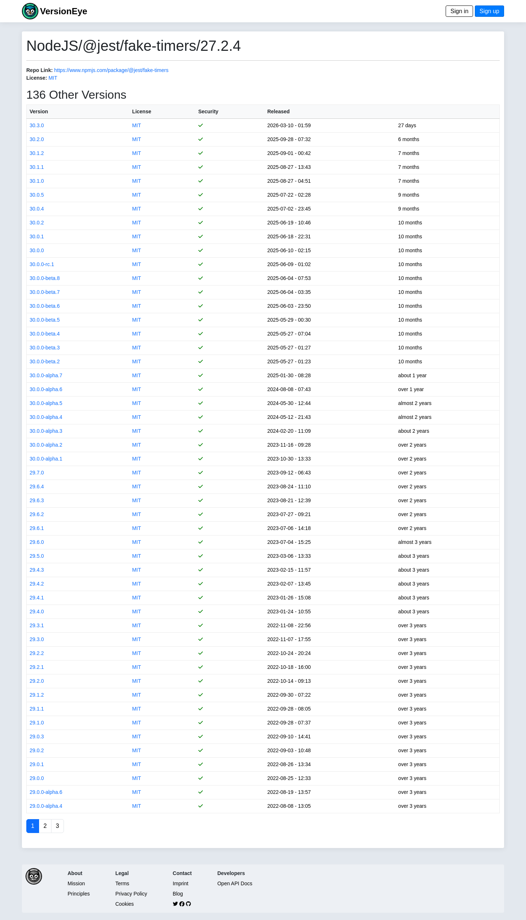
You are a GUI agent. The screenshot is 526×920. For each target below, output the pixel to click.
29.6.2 (37, 514)
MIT (53, 78)
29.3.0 (37, 639)
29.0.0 (37, 778)
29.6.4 (37, 486)
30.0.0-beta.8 (45, 278)
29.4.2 (37, 584)
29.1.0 (37, 723)
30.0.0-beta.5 (45, 320)
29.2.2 (37, 653)
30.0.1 (37, 236)
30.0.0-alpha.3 (46, 431)
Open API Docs (234, 883)
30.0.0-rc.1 (42, 264)
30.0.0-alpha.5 (46, 403)
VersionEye (63, 11)
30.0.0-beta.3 (45, 348)
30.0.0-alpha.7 (46, 375)
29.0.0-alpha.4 (46, 806)
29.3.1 (37, 625)
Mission (76, 883)
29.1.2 (37, 695)
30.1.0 (37, 181)
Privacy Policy (131, 894)
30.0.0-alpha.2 (46, 445)
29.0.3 (37, 736)
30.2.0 (37, 139)
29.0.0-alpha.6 (46, 792)
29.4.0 (37, 611)
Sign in (459, 11)
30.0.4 (37, 209)
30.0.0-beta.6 (45, 306)
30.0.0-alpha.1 (46, 459)
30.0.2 (37, 223)
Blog (178, 894)
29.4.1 (37, 598)
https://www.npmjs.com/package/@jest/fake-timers (111, 70)
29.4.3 (37, 570)
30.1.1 (37, 167)
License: (36, 78)
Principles (79, 894)
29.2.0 (37, 681)
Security (208, 111)
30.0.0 (37, 250)
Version (39, 111)
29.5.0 (37, 556)
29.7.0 (37, 473)
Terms (122, 883)
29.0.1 (37, 764)
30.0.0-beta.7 (45, 292)
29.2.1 (37, 667)
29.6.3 (37, 500)
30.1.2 (37, 153)
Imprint (180, 883)
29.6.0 (37, 542)
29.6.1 (37, 528)
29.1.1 (37, 709)
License (141, 111)
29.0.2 (37, 750)
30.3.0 (37, 125)
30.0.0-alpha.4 (46, 417)
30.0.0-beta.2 (45, 361)
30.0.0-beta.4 (45, 334)
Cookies (124, 904)
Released (278, 111)
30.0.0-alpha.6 (46, 389)
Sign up (489, 11)
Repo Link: (39, 70)
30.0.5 (37, 195)
